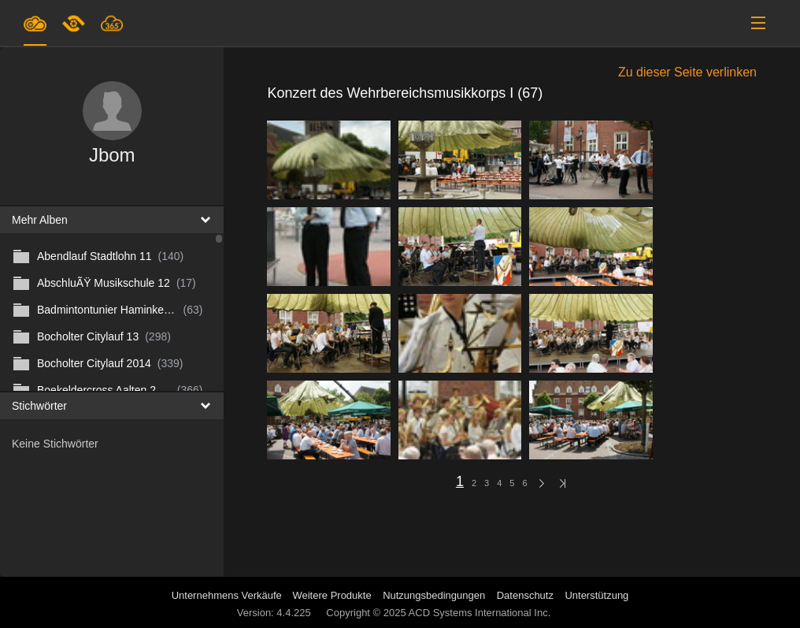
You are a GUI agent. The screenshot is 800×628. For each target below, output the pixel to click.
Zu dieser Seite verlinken (687, 72)
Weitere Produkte (331, 595)
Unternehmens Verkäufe (228, 595)
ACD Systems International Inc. (480, 613)
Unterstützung (596, 595)
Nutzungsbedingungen (434, 595)
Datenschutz (525, 595)
